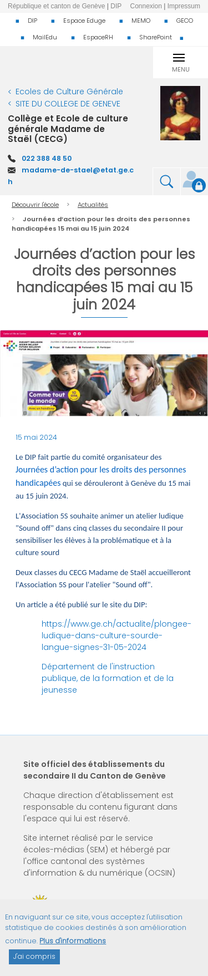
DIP (32, 20)
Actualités (93, 204)
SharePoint (155, 37)
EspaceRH (98, 37)
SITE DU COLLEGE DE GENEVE (68, 103)
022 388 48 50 (47, 158)
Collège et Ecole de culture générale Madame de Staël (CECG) (68, 129)
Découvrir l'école (35, 204)
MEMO (140, 20)
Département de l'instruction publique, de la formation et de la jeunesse (108, 678)
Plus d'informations (72, 947)
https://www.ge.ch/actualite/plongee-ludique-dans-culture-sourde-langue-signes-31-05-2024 (116, 635)
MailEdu (45, 37)
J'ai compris (34, 963)
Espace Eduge (84, 20)
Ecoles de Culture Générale (69, 91)
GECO (184, 20)
